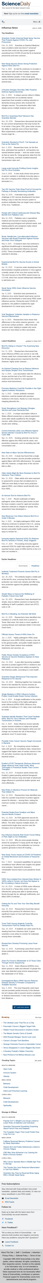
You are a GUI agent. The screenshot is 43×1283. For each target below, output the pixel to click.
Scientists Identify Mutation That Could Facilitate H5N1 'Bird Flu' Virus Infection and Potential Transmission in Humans (21, 718)
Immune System (9, 1073)
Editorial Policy (22, 1256)
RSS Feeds (9, 1202)
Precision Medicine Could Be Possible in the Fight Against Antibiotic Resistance (21, 389)
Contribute (26, 1252)
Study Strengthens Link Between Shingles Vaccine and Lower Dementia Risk (18, 409)
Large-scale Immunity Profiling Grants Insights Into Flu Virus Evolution (20, 169)
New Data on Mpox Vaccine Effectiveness (18, 453)
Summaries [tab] (23, 566)
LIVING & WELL (7, 1094)
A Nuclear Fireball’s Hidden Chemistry (18, 1051)
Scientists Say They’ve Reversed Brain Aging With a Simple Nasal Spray (21, 1174)
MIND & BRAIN (6, 1080)
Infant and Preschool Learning (15, 1091)
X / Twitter (9, 1222)
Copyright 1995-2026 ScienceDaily (17, 1259)
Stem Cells (7, 1069)
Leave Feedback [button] (11, 1242)
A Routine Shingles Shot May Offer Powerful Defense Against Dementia (19, 91)
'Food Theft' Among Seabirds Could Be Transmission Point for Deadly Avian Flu (17, 925)
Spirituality (7, 1105)
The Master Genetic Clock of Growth (17, 1033)
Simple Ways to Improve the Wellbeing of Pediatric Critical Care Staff (18, 595)
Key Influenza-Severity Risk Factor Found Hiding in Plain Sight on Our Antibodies (21, 836)
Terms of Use (35, 1256)
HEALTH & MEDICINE (8, 1065)
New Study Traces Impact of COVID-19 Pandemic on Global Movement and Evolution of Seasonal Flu (21, 857)
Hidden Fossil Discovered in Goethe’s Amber (21, 1030)
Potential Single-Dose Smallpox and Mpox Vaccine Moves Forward (18, 813)
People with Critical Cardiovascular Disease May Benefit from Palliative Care (21, 214)
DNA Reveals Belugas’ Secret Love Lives (19, 1037)
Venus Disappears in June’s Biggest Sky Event (21, 1048)
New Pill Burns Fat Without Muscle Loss (19, 1055)
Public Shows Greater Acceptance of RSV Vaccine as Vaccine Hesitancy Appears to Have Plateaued (20, 657)
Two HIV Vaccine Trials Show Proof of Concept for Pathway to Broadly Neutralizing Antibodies (21, 190)
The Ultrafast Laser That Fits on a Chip (18, 1023)
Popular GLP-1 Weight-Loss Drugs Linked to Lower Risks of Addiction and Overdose (20, 1122)
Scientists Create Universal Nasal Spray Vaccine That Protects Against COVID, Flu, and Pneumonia (21, 40)
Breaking (5, 1017)
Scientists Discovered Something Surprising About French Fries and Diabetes (20, 1127)
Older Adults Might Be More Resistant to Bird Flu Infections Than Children (21, 474)
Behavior (6, 1084)
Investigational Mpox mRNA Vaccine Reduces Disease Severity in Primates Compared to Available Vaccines (20, 983)
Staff (17, 1252)
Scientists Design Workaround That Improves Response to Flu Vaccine (19, 678)
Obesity (6, 1076)
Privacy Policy (8, 1256)
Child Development (10, 1087)
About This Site (7, 1252)
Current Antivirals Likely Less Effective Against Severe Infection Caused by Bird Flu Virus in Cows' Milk (20, 433)
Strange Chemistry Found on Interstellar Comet (22, 1044)
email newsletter (32, 14)
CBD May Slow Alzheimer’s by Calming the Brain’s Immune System (20, 1154)
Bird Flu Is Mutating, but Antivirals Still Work (19, 614)
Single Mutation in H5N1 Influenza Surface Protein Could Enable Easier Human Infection (20, 695)
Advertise (36, 1252)
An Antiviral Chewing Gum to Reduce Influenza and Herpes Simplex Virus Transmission (20, 370)
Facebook (9, 1219)
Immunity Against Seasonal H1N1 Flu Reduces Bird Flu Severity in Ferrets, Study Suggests (20, 540)
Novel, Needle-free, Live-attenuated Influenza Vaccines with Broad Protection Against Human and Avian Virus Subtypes (20, 238)
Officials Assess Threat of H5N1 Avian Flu (18, 634)
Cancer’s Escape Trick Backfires (16, 1041)
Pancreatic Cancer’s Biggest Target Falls (19, 1026)
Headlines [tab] (35, 566)
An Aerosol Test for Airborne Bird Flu (16, 495)
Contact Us (9, 1246)
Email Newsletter (11, 1198)
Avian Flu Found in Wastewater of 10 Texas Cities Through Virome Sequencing (21, 962)
